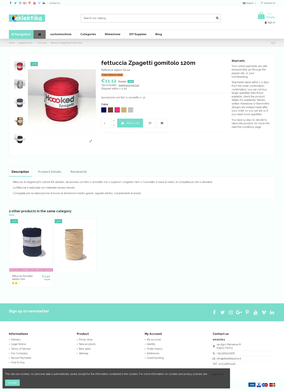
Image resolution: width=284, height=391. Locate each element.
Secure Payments (21, 357)
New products (87, 344)
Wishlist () (268, 3)
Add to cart (130, 123)
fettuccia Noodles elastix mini (22, 278)
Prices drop (86, 339)
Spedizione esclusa (128, 85)
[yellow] (13, 283)
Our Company (19, 353)
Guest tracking (155, 357)
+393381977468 (226, 353)
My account (154, 339)
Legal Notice (18, 344)
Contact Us (54, 3)
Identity (151, 344)
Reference (107, 69)
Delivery (16, 339)
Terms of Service (21, 348)
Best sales (85, 348)
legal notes (217, 374)
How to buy (18, 362)
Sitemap (83, 353)
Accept (12, 382)
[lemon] (16, 283)
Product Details (49, 171)
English (250, 3)
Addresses (153, 353)
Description (20, 171)
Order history (154, 348)
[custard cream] (19, 283)
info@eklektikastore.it (229, 358)
